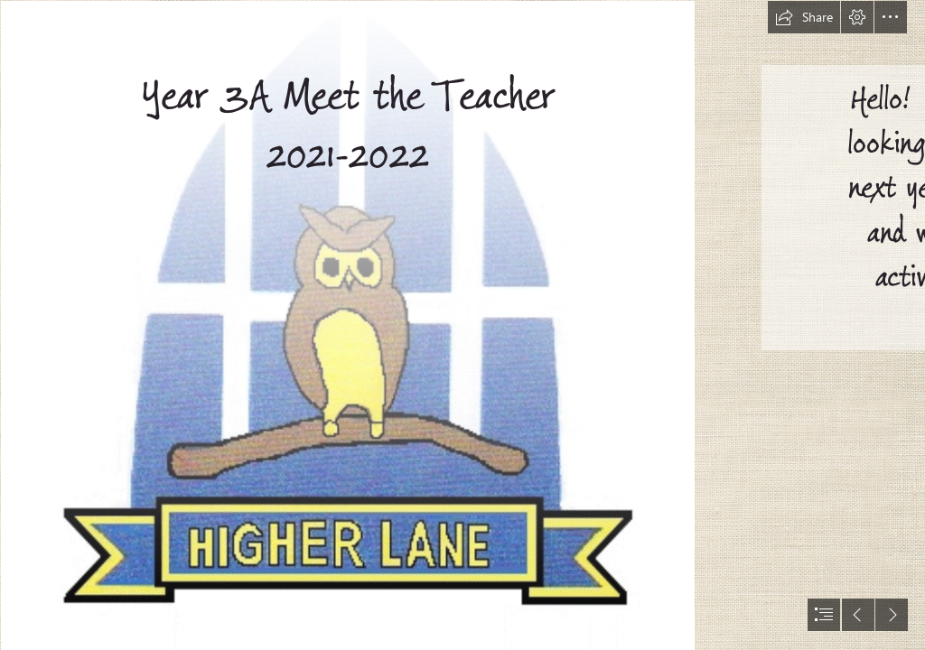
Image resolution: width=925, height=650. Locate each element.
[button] (804, 17)
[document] (462, 325)
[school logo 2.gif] (347, 325)
